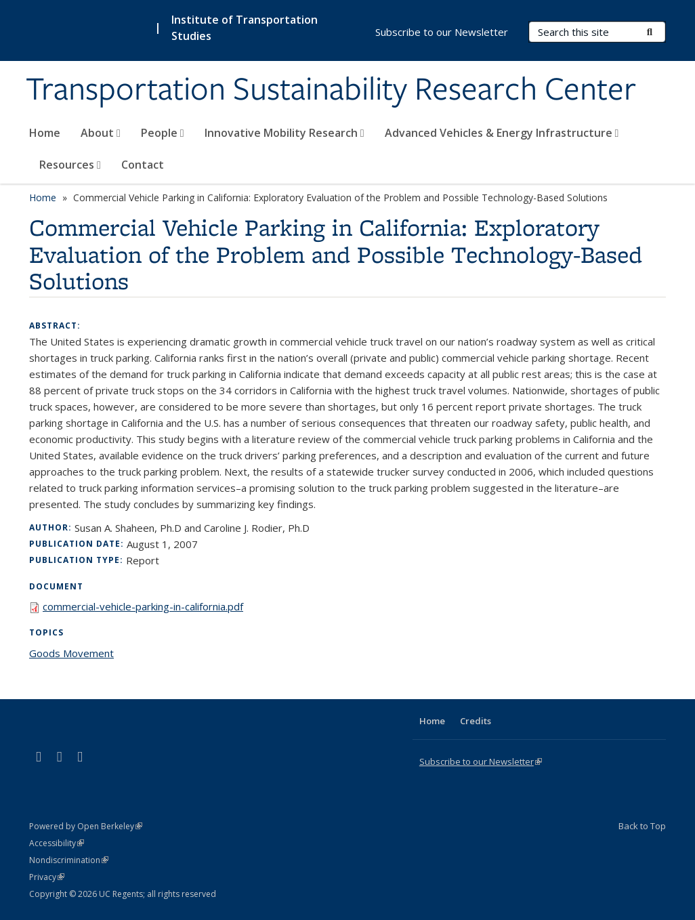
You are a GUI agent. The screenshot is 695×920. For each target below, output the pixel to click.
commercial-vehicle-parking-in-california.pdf (143, 606)
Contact (142, 164)
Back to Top (642, 826)
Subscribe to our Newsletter (441, 32)
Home (44, 132)
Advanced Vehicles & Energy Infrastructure (502, 132)
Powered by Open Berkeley (85, 826)
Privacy (46, 877)
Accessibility (56, 843)
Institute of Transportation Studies (244, 27)
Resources (70, 164)
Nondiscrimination (68, 860)
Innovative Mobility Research (284, 132)
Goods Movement (71, 653)
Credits (475, 721)
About (101, 132)
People (162, 132)
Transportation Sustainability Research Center (331, 90)
